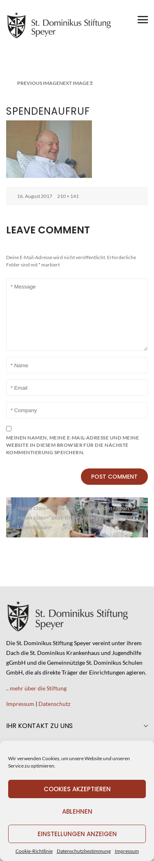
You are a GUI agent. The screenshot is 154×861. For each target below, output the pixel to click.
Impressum (127, 851)
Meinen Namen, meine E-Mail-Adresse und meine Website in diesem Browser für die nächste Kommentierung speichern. (72, 445)
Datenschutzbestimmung (84, 851)
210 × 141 (68, 196)
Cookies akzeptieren (77, 789)
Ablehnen (77, 811)
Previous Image (38, 83)
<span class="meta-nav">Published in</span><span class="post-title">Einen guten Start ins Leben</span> (74, 517)
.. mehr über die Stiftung (36, 688)
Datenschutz (54, 703)
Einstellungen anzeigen (77, 834)
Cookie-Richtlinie (34, 851)
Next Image (74, 83)
